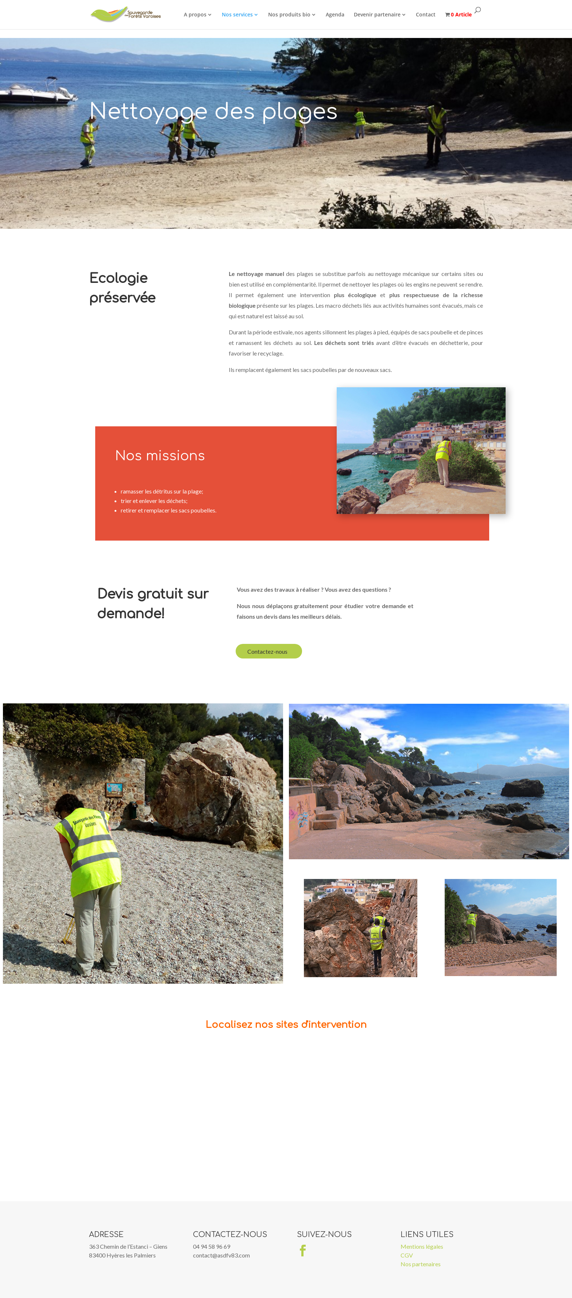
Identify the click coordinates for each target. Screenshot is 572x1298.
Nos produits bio (291, 14)
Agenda (337, 14)
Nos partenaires (421, 1263)
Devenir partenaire (379, 14)
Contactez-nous (267, 651)
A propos (197, 14)
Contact (427, 14)
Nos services (239, 14)
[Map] (286, 1121)
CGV (407, 1255)
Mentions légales (422, 1246)
